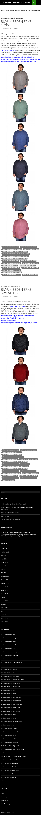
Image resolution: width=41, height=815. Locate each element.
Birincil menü (38, 2)
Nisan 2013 (4, 621)
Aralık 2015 (4, 590)
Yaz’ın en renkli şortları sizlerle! (10, 512)
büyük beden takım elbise (28, 478)
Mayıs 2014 (4, 611)
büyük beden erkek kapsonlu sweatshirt (12, 679)
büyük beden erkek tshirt (8, 739)
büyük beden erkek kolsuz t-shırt (10, 707)
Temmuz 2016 (5, 580)
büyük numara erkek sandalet (9, 774)
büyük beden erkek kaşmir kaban (10, 683)
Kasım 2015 (4, 594)
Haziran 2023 (5, 552)
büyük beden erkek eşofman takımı (13, 457)
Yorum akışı (4, 800)
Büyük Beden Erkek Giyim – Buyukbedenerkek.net (16, 2)
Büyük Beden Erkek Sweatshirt (17, 291)
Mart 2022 (4, 559)
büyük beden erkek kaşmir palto (10, 686)
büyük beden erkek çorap (8, 648)
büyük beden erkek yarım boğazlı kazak (12, 749)
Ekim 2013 (4, 615)
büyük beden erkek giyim (31, 249)
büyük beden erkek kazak (10, 265)
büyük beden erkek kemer (8, 693)
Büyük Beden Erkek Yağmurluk (10, 746)
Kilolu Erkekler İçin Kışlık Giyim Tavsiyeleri (13, 504)
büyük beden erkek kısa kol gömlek (11, 704)
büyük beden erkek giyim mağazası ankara (15, 251)
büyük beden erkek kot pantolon (10, 711)
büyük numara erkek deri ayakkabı (11, 767)
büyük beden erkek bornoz (11, 247)
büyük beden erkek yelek (30, 274)
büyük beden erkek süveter (30, 267)
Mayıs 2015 (4, 601)
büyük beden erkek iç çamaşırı (11, 263)
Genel (21, 18)
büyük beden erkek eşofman (9, 655)
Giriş (2, 793)
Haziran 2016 (5, 583)
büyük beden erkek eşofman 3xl (12, 454)
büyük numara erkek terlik (8, 777)
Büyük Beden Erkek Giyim (17, 23)
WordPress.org (5, 804)
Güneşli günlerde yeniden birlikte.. (11, 519)
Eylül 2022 (4, 555)
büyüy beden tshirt (8, 480)
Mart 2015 (4, 604)
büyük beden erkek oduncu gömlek (11, 721)
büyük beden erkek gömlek (9, 18)
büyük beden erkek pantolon (11, 267)
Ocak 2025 (4, 548)
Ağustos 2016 (5, 576)
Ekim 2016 (4, 569)
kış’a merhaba (5, 516)
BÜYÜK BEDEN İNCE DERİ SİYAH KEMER (13, 756)
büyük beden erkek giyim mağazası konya (15, 258)
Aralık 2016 (4, 562)
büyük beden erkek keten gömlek (11, 697)
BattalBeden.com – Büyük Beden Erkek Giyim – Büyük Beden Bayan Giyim (19, 535)
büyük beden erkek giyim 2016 (28, 459)
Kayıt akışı (4, 797)
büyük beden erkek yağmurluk (12, 274)
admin (16, 28)
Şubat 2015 (4, 608)
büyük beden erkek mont (27, 265)
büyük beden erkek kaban (30, 263)
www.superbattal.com (8, 50)
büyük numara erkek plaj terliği (10, 770)
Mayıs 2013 (4, 618)
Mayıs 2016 (4, 587)
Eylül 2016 (4, 573)
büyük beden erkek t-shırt (8, 735)
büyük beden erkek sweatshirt (12, 270)
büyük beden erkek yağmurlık (9, 742)
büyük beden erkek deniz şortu (12, 452)
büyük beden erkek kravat (8, 714)
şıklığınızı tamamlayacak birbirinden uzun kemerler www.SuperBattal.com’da (15, 533)
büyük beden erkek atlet (8, 634)
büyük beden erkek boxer (8, 641)
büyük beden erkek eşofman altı (12, 249)
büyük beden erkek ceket (28, 247)
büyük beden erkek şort (8, 725)
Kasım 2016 (4, 566)
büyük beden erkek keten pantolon (11, 700)
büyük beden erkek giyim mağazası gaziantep (16, 253)
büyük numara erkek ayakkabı (9, 763)
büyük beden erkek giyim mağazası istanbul (15, 256)
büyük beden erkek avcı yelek (9, 638)
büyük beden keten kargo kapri (10, 760)
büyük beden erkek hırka (28, 260)
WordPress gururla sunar (7, 812)
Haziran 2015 (5, 597)
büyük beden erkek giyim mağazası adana (15, 461)
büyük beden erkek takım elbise (12, 272)
